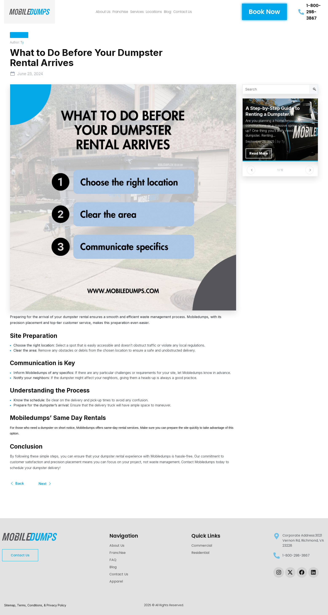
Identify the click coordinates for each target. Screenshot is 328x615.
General (19, 34)
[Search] (313, 89)
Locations (154, 11)
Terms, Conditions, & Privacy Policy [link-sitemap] (41, 605)
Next (45, 483)
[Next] (309, 170)
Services (137, 11)
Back (17, 483)
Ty (22, 42)
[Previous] (251, 170)
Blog (167, 11)
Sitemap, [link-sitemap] (10, 605)
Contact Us (182, 11)
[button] (264, 12)
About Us (103, 11)
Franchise (120, 11)
